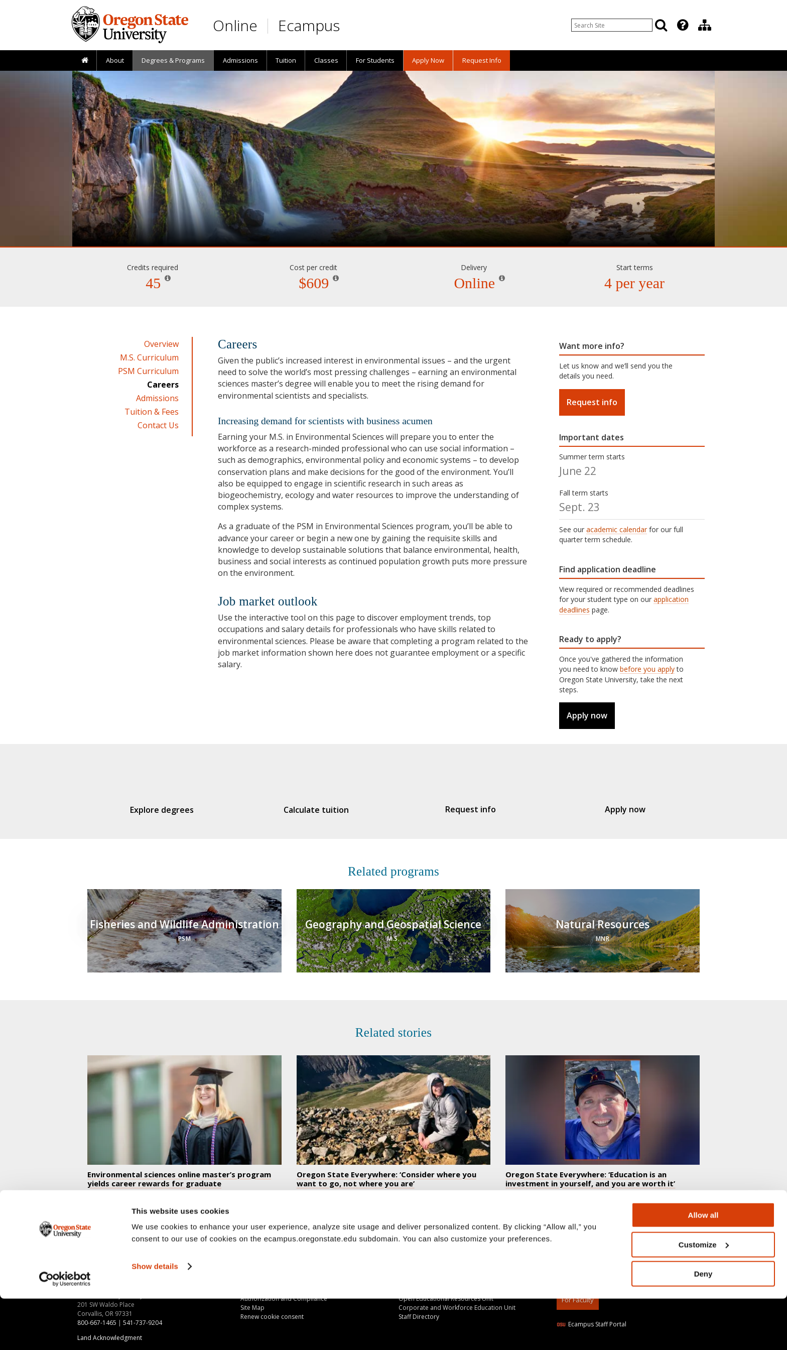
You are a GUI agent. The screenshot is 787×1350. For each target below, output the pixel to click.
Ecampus (309, 25)
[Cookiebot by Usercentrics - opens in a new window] (65, 1330)
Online (235, 25)
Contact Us (158, 425)
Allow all (703, 1266)
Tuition (286, 60)
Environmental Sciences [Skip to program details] (393, 217)
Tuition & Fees (151, 412)
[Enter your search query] (611, 25)
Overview (161, 344)
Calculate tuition (321, 809)
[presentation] (682, 25)
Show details (155, 1317)
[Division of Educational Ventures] (705, 25)
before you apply (647, 669)
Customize (704, 1296)
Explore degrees (177, 809)
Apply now (587, 715)
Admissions (240, 60)
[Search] (661, 25)
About (115, 60)
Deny (703, 1325)
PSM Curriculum (148, 371)
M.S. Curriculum (149, 357)
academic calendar (616, 529)
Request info (592, 402)
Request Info (481, 60)
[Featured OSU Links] (683, 25)
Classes (326, 60)
